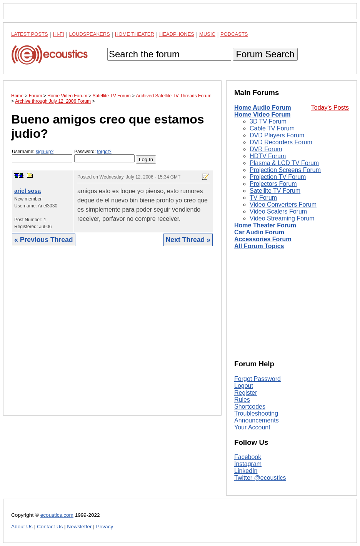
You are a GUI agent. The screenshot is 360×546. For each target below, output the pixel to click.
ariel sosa (27, 190)
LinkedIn (246, 471)
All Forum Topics (259, 246)
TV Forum (263, 197)
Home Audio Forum (262, 107)
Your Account (252, 427)
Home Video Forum (262, 114)
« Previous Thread (43, 240)
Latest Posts (29, 34)
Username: (42, 155)
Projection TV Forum (278, 177)
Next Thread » (188, 240)
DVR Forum (266, 149)
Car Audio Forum (259, 232)
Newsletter (79, 526)
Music (207, 34)
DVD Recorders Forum (281, 142)
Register (245, 392)
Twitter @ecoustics (260, 477)
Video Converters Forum (283, 204)
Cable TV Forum (272, 128)
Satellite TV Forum (275, 190)
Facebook (247, 457)
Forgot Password (257, 379)
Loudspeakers (89, 34)
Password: (104, 155)
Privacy (104, 526)
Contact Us (50, 526)
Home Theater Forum (265, 225)
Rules (242, 399)
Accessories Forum (263, 239)
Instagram (248, 464)
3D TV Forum (268, 121)
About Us (22, 526)
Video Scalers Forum (278, 211)
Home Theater (134, 34)
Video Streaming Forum (282, 218)
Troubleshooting (256, 413)
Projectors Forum (273, 183)
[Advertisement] (112, 336)
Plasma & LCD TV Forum (284, 163)
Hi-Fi (58, 34)
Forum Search (265, 54)
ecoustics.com (56, 515)
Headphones (176, 34)
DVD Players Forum (277, 135)
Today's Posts (330, 107)
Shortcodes (249, 406)
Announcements (256, 420)
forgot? (104, 151)
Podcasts (234, 34)
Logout (243, 385)
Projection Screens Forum (285, 170)
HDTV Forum (268, 156)
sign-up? (44, 151)
